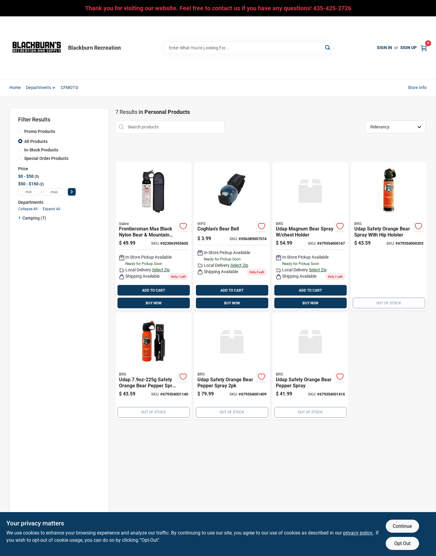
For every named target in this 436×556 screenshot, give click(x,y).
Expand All (51, 209)
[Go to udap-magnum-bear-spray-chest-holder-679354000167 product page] (310, 236)
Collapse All (28, 209)
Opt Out (402, 543)
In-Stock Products (41, 149)
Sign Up (408, 47)
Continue (402, 526)
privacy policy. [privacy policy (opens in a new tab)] (358, 533)
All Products (36, 141)
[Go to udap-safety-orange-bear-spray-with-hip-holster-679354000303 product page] (389, 236)
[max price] (54, 192)
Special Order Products (46, 158)
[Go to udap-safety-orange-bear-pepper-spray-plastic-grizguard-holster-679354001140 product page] (153, 366)
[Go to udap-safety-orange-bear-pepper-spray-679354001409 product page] (232, 366)
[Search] (328, 47)
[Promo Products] (20, 131)
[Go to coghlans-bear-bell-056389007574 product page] (232, 236)
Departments (38, 87)
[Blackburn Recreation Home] (36, 48)
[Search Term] (249, 48)
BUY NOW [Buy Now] (154, 303)
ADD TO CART (153, 290)
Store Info (417, 87)
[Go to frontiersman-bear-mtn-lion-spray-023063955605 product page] (153, 236)
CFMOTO (69, 87)
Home (15, 87)
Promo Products (39, 131)
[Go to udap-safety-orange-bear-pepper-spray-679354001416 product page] (310, 366)
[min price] (28, 192)
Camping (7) (34, 218)
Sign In (384, 47)
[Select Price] (72, 192)
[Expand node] (20, 218)
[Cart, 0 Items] (424, 48)
